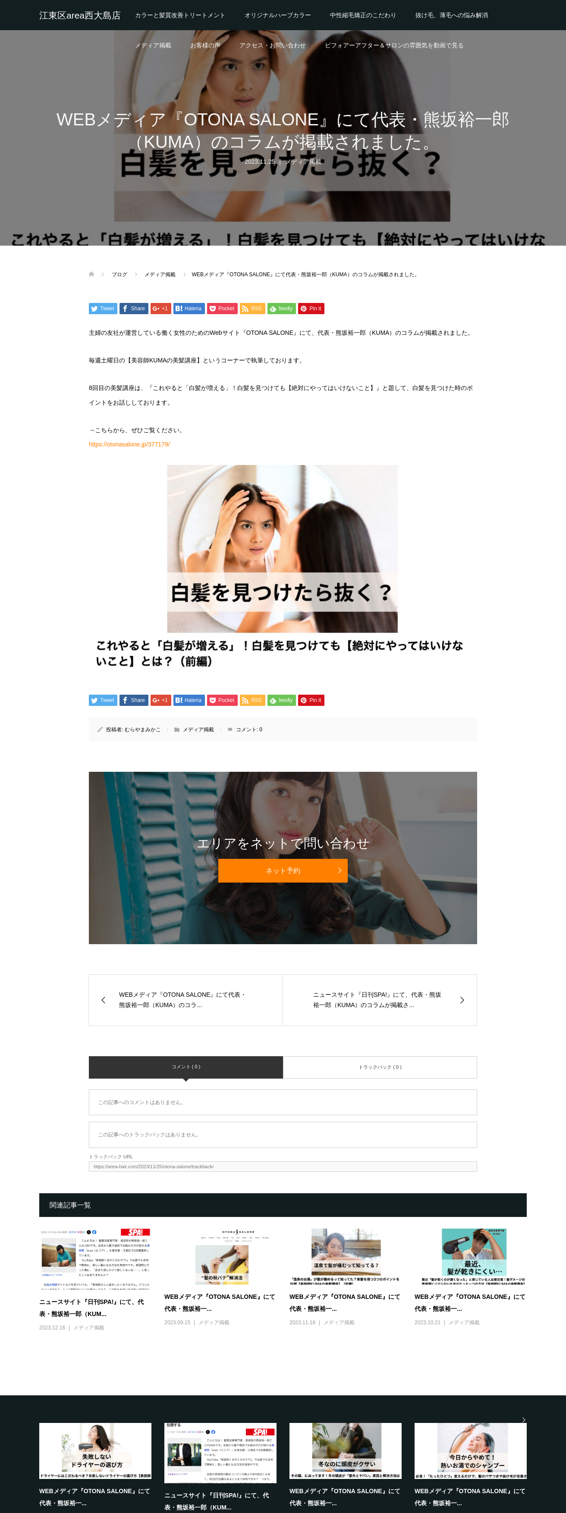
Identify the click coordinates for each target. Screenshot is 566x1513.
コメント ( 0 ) (186, 1066)
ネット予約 (283, 870)
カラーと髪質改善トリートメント (180, 15)
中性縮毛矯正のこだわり (363, 15)
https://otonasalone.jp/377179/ (129, 444)
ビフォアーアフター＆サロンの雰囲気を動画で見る (394, 45)
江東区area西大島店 (80, 15)
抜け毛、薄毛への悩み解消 (451, 15)
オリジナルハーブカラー (278, 15)
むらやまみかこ (143, 730)
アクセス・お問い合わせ (272, 45)
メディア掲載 (153, 45)
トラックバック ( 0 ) (380, 1067)
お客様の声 (205, 45)
